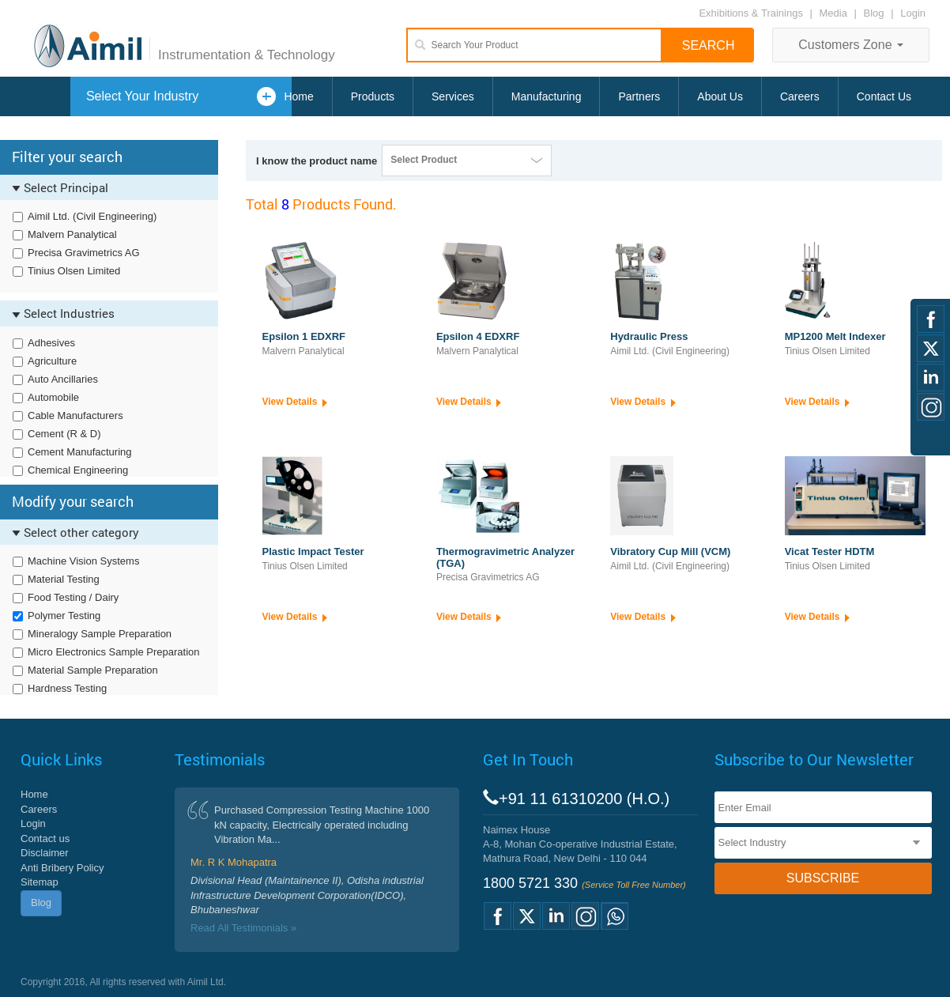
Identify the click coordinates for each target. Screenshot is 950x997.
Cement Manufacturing (80, 452)
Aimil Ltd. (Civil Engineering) (92, 216)
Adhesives (51, 343)
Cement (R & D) (64, 434)
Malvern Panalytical (72, 234)
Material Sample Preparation (93, 670)
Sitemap (39, 882)
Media (835, 13)
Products (372, 96)
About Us (720, 96)
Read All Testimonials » (243, 928)
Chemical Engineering (78, 470)
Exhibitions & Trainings (751, 13)
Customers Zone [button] (850, 44)
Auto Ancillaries (63, 379)
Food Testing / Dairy (73, 597)
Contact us (45, 838)
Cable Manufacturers (75, 415)
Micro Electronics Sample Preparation (113, 652)
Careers (800, 96)
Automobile (53, 397)
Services (453, 96)
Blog (874, 13)
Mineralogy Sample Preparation (100, 634)
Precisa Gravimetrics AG (84, 253)
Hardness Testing (67, 688)
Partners (639, 96)
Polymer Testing (64, 615)
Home (298, 96)
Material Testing (64, 579)
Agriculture (52, 361)
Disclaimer (45, 853)
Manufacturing (546, 96)
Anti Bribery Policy (62, 868)
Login (912, 13)
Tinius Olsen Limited (74, 271)
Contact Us (884, 96)
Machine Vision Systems (83, 561)
